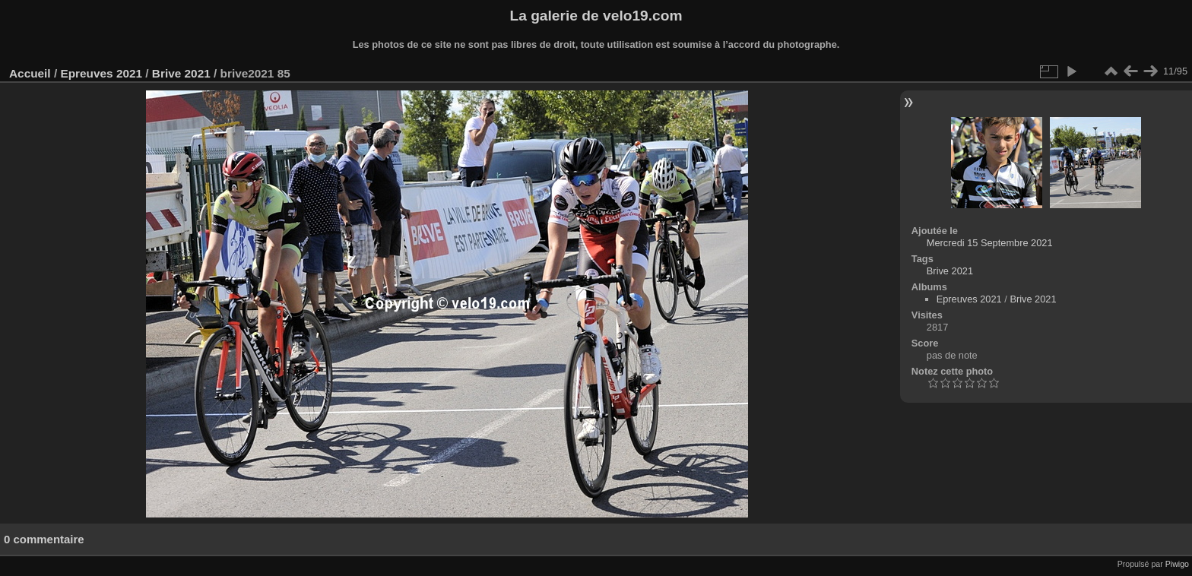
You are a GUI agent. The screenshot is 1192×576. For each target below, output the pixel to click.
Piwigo (1177, 563)
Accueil (30, 73)
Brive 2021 (181, 73)
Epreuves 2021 (101, 73)
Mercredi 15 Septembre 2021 (990, 242)
